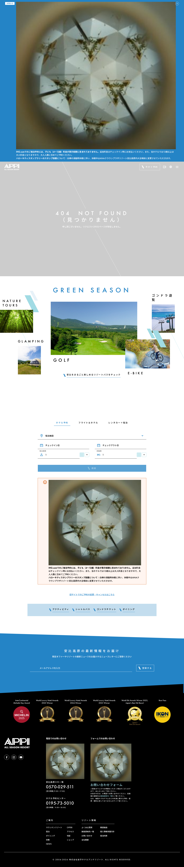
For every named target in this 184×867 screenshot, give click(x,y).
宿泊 (48, 831)
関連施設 (103, 827)
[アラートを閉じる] (177, 3)
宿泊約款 (103, 836)
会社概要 (85, 840)
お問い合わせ (87, 836)
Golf (62, 360)
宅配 (68, 836)
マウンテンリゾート (54, 827)
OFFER (69, 827)
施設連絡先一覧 (106, 796)
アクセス (70, 831)
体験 (48, 840)
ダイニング (50, 836)
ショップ (70, 840)
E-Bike (136, 373)
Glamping (31, 341)
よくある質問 (87, 827)
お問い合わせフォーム (106, 785)
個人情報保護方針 (107, 831)
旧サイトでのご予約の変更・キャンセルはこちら (92, 594)
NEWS (48, 844)
